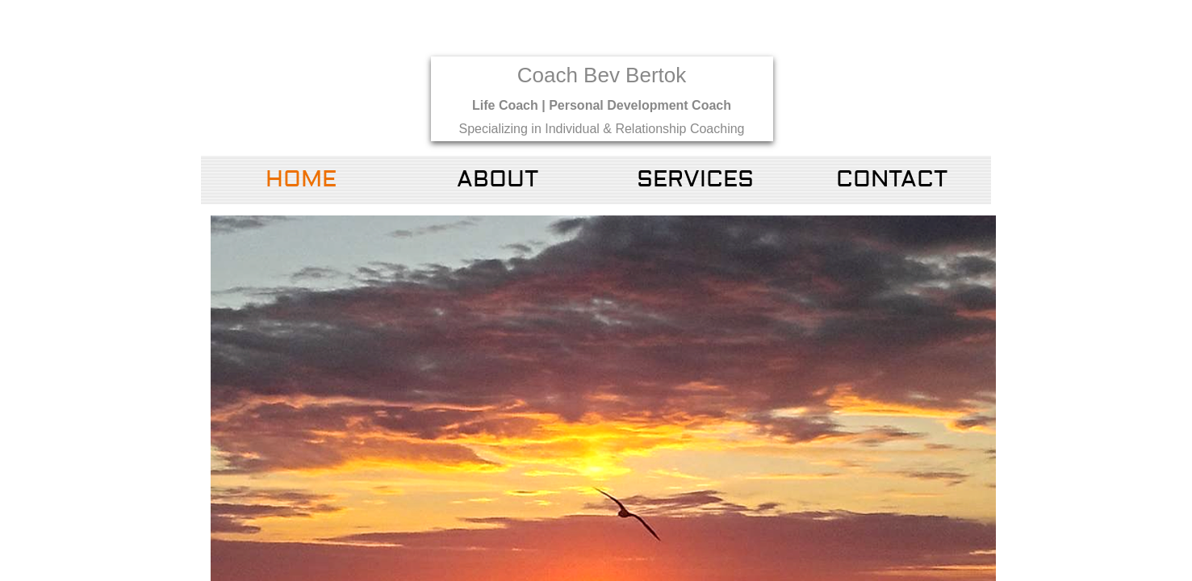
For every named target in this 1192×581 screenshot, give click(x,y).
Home (301, 179)
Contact (891, 179)
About (497, 179)
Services (695, 179)
